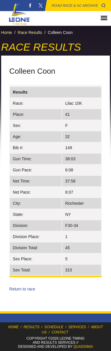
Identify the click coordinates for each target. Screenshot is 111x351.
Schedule (53, 327)
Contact (60, 332)
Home (6, 32)
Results (31, 327)
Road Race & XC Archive (74, 6)
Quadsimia (83, 347)
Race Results (30, 32)
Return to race (22, 289)
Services (77, 327)
